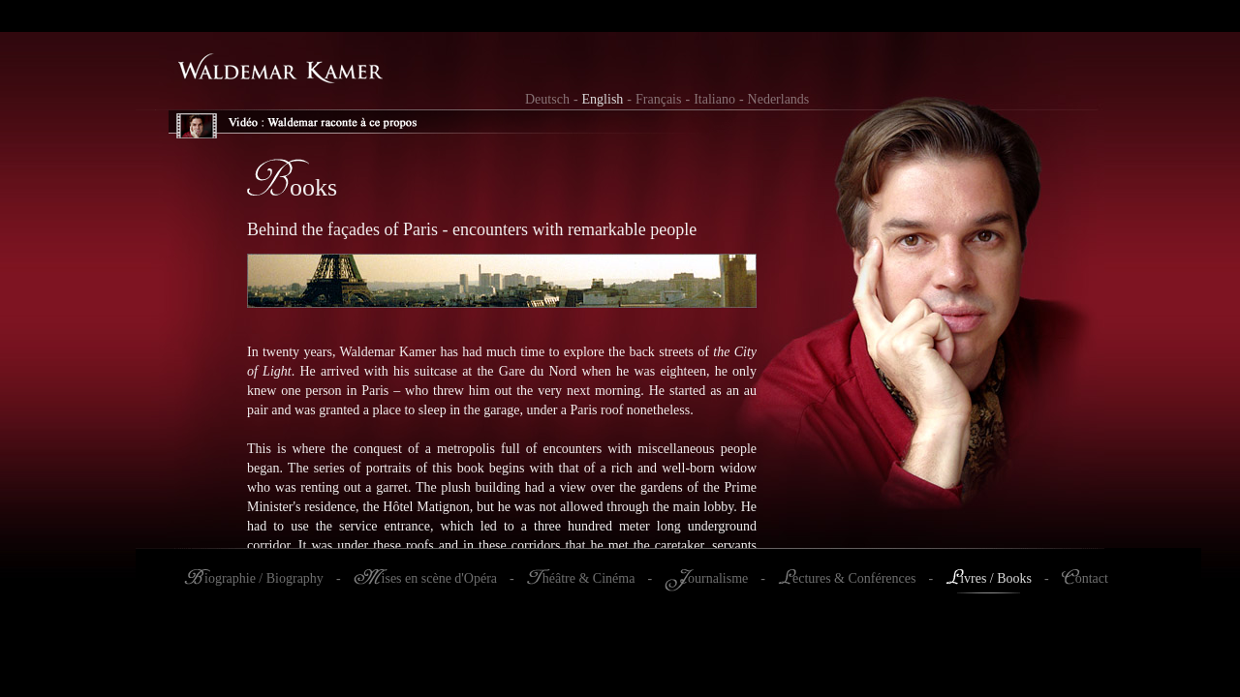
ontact (1091, 578)
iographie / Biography (264, 578)
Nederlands (779, 99)
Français (658, 99)
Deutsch (547, 99)
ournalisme (718, 578)
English (603, 99)
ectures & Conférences (854, 578)
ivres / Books (996, 578)
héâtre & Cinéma (589, 578)
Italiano (714, 99)
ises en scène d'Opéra (440, 578)
